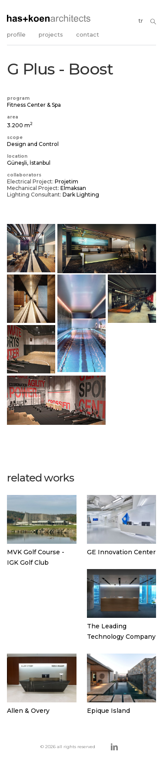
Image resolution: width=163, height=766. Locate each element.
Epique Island (108, 711)
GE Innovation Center (121, 552)
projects (51, 34)
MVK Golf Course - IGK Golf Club (35, 557)
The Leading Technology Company (121, 631)
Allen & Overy (28, 711)
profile (16, 34)
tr (140, 20)
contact (87, 34)
